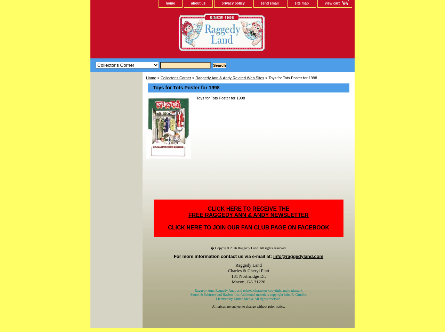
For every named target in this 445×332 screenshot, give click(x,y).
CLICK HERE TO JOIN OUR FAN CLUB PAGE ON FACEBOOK (248, 227)
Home (151, 78)
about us (198, 3)
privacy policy (233, 3)
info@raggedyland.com (298, 256)
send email (270, 3)
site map (302, 3)
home (170, 3)
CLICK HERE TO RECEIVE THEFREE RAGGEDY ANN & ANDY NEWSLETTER (248, 212)
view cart (332, 3)
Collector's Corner (176, 78)
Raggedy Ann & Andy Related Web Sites (229, 78)
